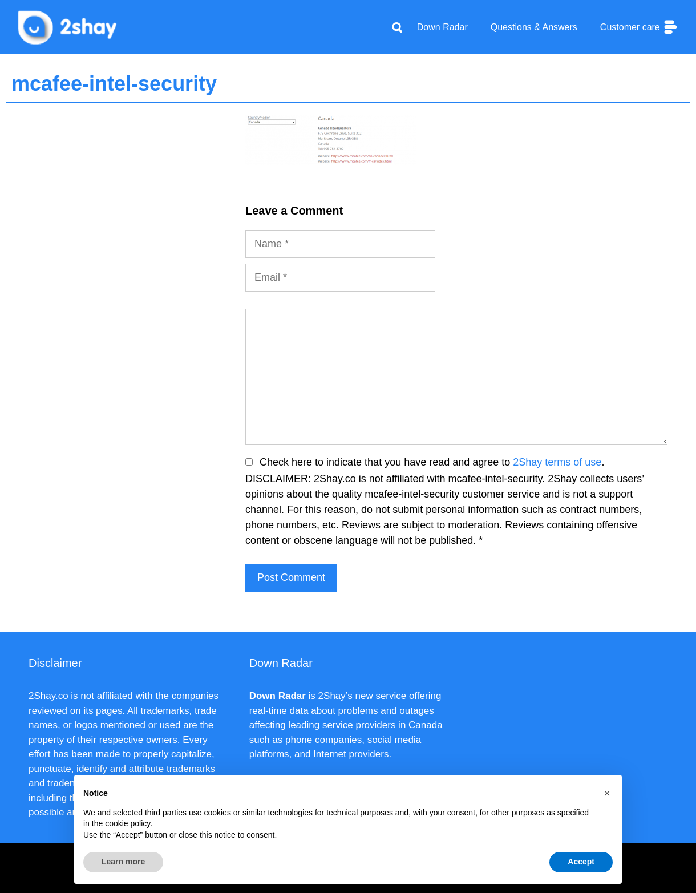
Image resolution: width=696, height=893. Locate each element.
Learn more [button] (123, 861)
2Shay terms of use (557, 462)
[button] (607, 793)
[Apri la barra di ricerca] (397, 27)
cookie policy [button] (127, 823)
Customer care (639, 27)
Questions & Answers (534, 27)
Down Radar (442, 27)
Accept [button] (581, 861)
